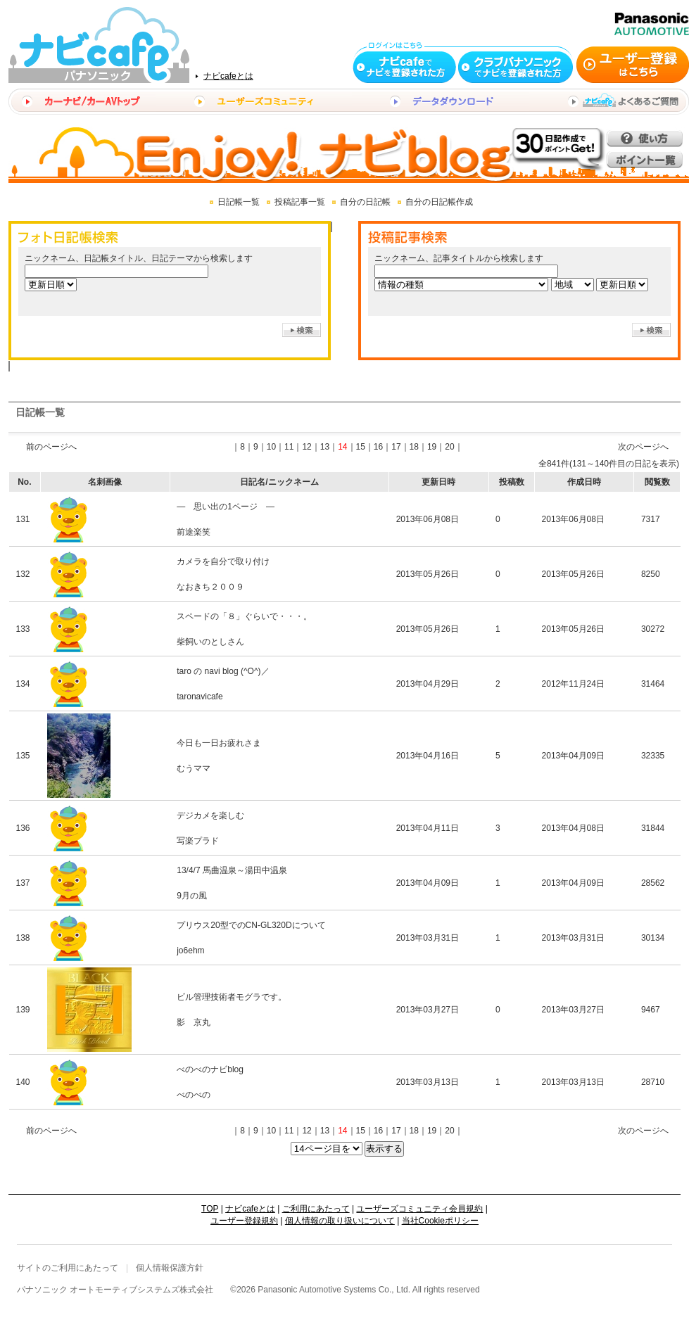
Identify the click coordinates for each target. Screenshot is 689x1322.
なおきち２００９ (210, 587)
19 (431, 447)
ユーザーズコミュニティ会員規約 (419, 1209)
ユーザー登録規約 (244, 1221)
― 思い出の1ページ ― (225, 506)
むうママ (193, 768)
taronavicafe (199, 696)
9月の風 (192, 896)
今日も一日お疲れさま (219, 743)
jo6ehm (190, 950)
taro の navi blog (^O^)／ (223, 671)
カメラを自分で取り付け (223, 561)
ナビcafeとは (228, 76)
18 (414, 447)
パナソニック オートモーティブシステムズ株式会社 (115, 1290)
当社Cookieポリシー (440, 1221)
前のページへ (51, 447)
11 (288, 447)
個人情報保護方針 (169, 1268)
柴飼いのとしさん (210, 642)
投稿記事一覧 (299, 202)
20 (449, 447)
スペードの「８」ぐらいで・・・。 (244, 616)
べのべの (193, 1095)
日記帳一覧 (238, 202)
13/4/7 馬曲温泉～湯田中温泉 (232, 870)
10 (271, 447)
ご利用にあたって (316, 1209)
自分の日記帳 (365, 202)
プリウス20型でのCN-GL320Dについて (251, 925)
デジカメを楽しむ (210, 815)
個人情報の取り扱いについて (340, 1221)
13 (324, 447)
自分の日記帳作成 (439, 202)
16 (378, 447)
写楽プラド (198, 841)
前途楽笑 (193, 532)
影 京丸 (193, 1022)
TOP (209, 1209)
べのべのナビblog (210, 1069)
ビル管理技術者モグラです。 (231, 997)
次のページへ (643, 447)
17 (395, 447)
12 (306, 447)
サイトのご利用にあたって (67, 1268)
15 (360, 447)
